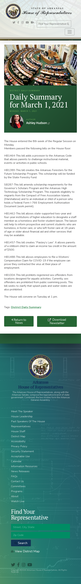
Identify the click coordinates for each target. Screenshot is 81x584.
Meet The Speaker (22, 411)
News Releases (20, 471)
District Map (18, 436)
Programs (16, 491)
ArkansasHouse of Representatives (40, 384)
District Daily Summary (26, 307)
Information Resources (24, 466)
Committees (18, 486)
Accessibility (18, 441)
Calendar (16, 461)
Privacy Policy (19, 446)
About (14, 496)
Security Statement (22, 451)
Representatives (21, 426)
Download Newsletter (58, 321)
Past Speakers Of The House (28, 421)
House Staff (18, 431)
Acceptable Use (20, 456)
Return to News (19, 321)
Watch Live (17, 501)
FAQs (14, 476)
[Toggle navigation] (69, 31)
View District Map (25, 551)
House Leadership (22, 416)
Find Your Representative (54, 23)
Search (20, 543)
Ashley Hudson (16, 121)
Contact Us (17, 481)
